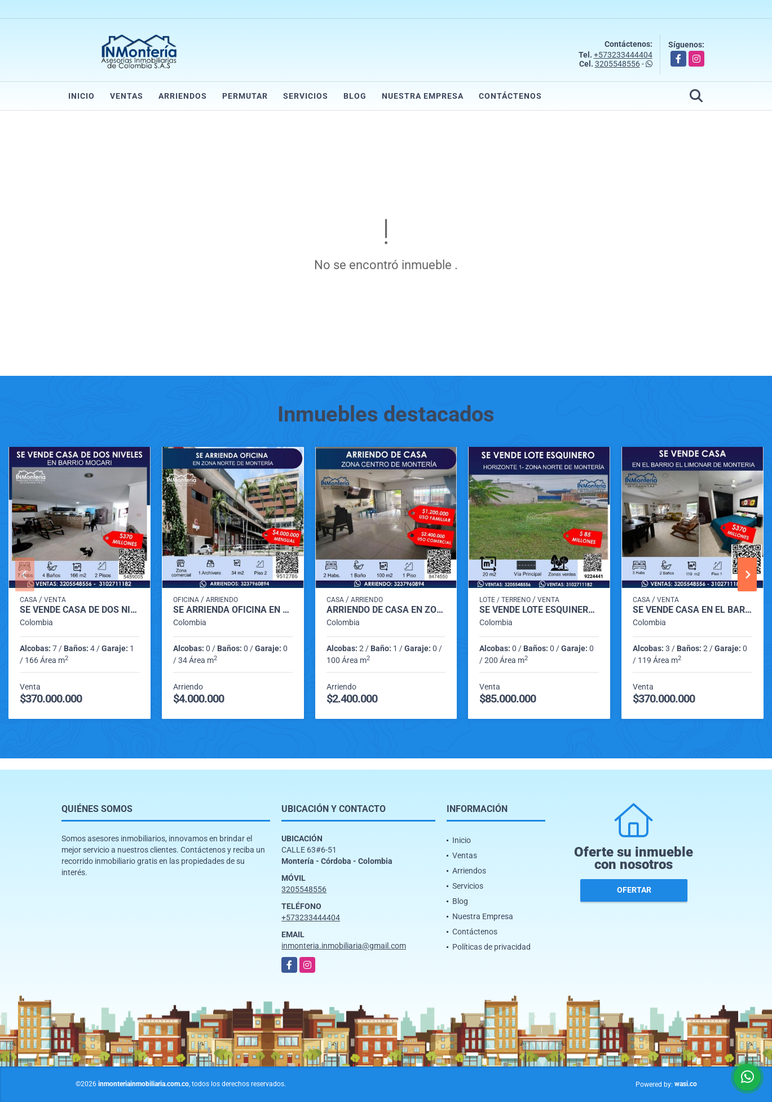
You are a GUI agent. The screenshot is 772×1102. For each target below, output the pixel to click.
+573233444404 (623, 54)
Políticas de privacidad (491, 946)
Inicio (81, 95)
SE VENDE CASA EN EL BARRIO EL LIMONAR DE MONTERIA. (692, 609)
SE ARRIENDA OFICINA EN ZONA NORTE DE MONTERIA (233, 609)
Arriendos (182, 95)
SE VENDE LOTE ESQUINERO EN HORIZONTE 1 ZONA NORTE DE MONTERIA (539, 609)
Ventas (126, 95)
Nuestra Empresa (423, 95)
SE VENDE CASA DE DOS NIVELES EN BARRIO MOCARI (79, 609)
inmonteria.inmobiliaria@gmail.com (343, 945)
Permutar (245, 95)
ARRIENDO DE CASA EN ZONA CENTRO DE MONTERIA (386, 609)
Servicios (305, 95)
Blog (355, 95)
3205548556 (617, 63)
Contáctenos (510, 95)
